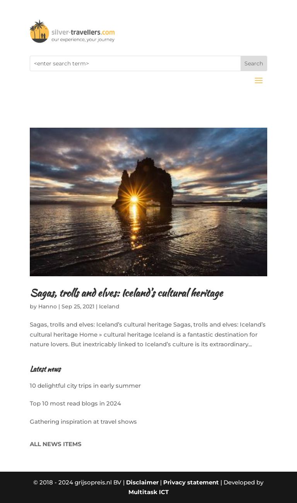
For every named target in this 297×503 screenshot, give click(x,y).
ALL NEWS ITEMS (56, 444)
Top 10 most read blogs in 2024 (75, 403)
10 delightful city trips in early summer (85, 385)
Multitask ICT (148, 492)
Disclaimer (142, 482)
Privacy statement (191, 482)
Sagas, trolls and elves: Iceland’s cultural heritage (126, 293)
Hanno (47, 306)
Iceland (109, 306)
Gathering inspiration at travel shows (83, 421)
